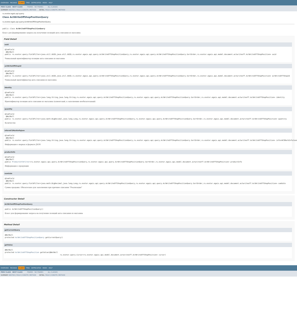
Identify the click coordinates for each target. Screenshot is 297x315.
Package (13, 3)
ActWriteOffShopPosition (27, 252)
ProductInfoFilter (21, 162)
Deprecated (36, 3)
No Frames (39, 7)
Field (18, 10)
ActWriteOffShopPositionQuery (29, 237)
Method (33, 10)
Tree (28, 3)
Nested (12, 10)
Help (50, 3)
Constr (25, 10)
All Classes (53, 7)
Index (45, 3)
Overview (5, 3)
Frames (30, 7)
